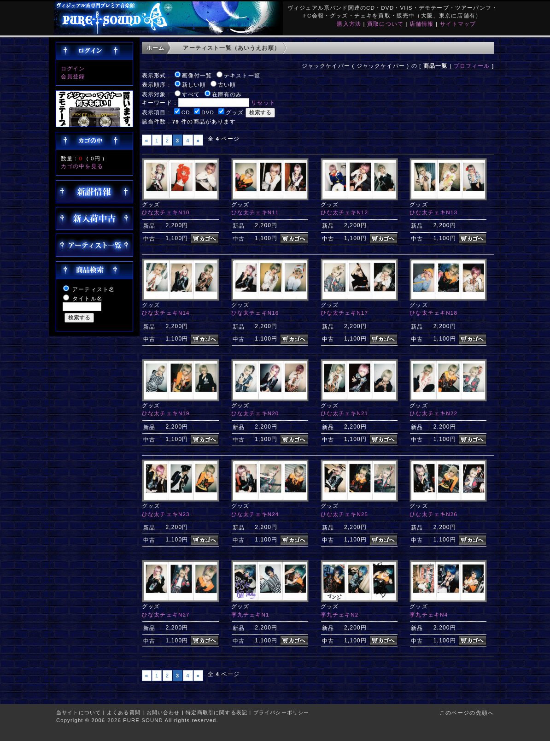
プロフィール (472, 66)
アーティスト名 (93, 289)
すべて (191, 94)
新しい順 (194, 85)
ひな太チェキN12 (345, 212)
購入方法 (349, 24)
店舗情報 (422, 24)
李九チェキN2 (340, 615)
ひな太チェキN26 (433, 514)
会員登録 (73, 76)
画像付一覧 (197, 75)
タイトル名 (87, 298)
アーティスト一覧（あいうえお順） (231, 48)
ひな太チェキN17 (345, 313)
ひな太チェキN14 (166, 313)
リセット (263, 103)
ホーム (155, 48)
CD (185, 112)
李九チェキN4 (429, 615)
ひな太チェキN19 (166, 413)
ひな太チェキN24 (255, 514)
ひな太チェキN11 (255, 212)
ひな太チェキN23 (166, 514)
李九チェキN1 (250, 615)
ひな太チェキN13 (433, 212)
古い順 (227, 85)
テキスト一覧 (242, 75)
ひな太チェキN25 (345, 514)
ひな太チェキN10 (166, 212)
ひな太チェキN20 (255, 413)
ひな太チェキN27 (166, 615)
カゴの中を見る (82, 166)
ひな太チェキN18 (433, 313)
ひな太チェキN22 (433, 413)
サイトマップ (458, 24)
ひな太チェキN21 (345, 413)
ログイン (73, 68)
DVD (207, 112)
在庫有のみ (227, 94)
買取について (385, 24)
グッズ (235, 112)
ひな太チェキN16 (255, 313)
